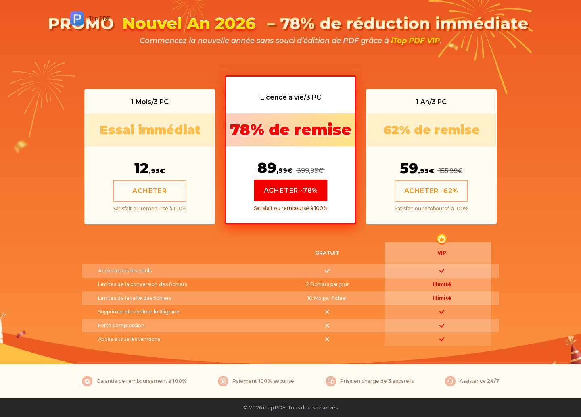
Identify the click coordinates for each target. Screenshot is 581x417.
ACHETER (149, 191)
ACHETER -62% (431, 191)
